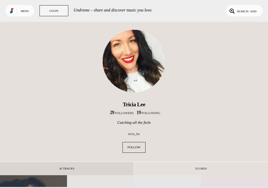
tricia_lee (134, 134)
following (148, 113)
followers (122, 113)
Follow (134, 147)
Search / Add (242, 11)
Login (53, 10)
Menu (25, 11)
